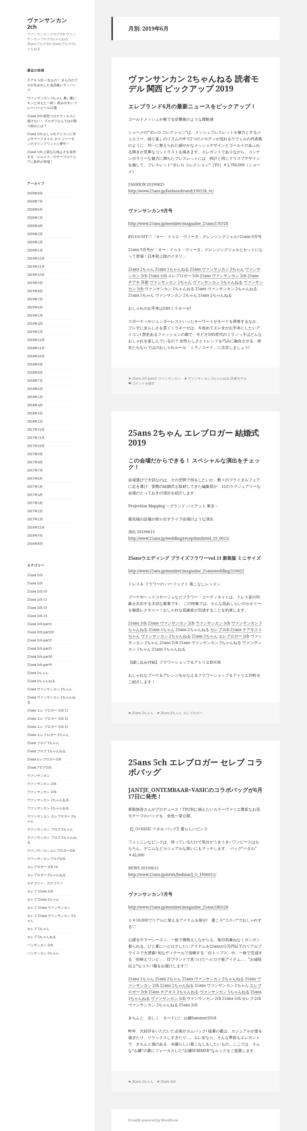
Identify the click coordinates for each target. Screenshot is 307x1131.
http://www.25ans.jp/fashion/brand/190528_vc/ (171, 191)
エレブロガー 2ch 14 (42, 866)
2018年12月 (36, 340)
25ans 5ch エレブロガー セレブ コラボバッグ (195, 767)
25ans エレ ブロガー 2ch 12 (47, 718)
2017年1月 (35, 519)
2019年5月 (35, 315)
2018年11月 (36, 348)
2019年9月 (35, 283)
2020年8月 (35, 193)
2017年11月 (36, 437)
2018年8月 (35, 372)
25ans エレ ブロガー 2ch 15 (47, 726)
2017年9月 (35, 454)
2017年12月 (36, 429)
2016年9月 (35, 535)
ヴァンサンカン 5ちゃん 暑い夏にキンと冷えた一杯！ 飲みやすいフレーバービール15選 (52, 103)
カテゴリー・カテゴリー (45, 883)
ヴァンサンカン (38, 775)
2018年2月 (35, 421)
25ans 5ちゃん (162, 629)
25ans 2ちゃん (38, 673)
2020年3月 (35, 234)
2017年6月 (35, 478)
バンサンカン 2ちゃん (43, 953)
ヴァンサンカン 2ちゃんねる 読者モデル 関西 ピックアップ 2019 (193, 83)
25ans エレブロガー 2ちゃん (48, 734)
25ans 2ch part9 (39, 664)
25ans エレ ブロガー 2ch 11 (47, 710)
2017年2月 (35, 511)
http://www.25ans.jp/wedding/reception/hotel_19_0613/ (178, 538)
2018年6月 (35, 389)
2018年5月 (35, 397)
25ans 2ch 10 (37, 591)
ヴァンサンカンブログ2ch (46, 858)
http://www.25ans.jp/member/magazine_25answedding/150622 (186, 571)
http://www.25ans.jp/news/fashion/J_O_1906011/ (172, 874)
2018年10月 (36, 356)
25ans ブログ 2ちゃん (43, 743)
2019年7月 (35, 299)
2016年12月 (36, 527)
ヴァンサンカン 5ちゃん (171, 282)
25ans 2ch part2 (39, 640)
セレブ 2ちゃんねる (41, 937)
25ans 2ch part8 (39, 656)
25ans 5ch (157, 275)
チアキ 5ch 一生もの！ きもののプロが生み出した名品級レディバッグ (52, 85)
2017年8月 (35, 462)
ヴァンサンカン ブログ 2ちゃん (50, 829)
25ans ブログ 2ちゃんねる (46, 751)
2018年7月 (35, 380)
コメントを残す (143, 383)
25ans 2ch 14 (37, 615)
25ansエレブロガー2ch (44, 759)
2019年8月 (35, 291)
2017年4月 (35, 494)
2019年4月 (35, 323)
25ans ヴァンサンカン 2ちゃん (49, 689)
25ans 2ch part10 (40, 632)
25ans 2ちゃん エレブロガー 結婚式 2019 (193, 437)
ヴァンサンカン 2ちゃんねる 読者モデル (217, 378)
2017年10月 (36, 446)
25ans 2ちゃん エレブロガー (181, 713)
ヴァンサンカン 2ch (47, 23)
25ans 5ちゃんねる (172, 269)
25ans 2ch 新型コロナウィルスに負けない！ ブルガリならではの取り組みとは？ (52, 121)
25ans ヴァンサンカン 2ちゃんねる (213, 978)
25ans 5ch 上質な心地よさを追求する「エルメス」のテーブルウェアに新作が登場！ (51, 157)
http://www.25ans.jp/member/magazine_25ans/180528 (178, 907)
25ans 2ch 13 (37, 607)
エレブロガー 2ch (234, 636)
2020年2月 (35, 242)
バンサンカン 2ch (40, 945)
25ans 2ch (34, 575)
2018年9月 (35, 364)
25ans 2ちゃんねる (41, 681)
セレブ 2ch (219, 629)
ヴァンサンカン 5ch (213, 623)
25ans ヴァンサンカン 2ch (223, 275)
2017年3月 (35, 503)
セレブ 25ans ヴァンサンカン (48, 907)
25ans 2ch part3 (39, 648)
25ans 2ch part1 (39, 624)
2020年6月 (35, 209)
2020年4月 (35, 226)
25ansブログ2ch (39, 767)
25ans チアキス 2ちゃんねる (173, 991)
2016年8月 (35, 543)
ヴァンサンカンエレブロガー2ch (51, 850)
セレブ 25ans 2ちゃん (43, 899)
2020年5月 (35, 217)
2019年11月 (36, 266)
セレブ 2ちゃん (38, 928)
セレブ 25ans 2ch (40, 891)
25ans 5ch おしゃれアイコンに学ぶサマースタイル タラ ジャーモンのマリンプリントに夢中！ (51, 139)
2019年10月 (36, 274)
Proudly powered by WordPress (153, 1120)
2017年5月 (35, 486)
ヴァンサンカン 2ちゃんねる (48, 800)
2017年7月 (35, 470)
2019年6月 (35, 307)
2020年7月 (35, 201)
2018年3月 (35, 413)
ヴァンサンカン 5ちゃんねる (217, 282)
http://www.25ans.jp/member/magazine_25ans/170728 (178, 223)
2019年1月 (35, 331)
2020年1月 (35, 250)
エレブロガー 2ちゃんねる (46, 875)
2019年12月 (36, 258)
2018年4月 (35, 405)
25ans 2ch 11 (37, 599)
